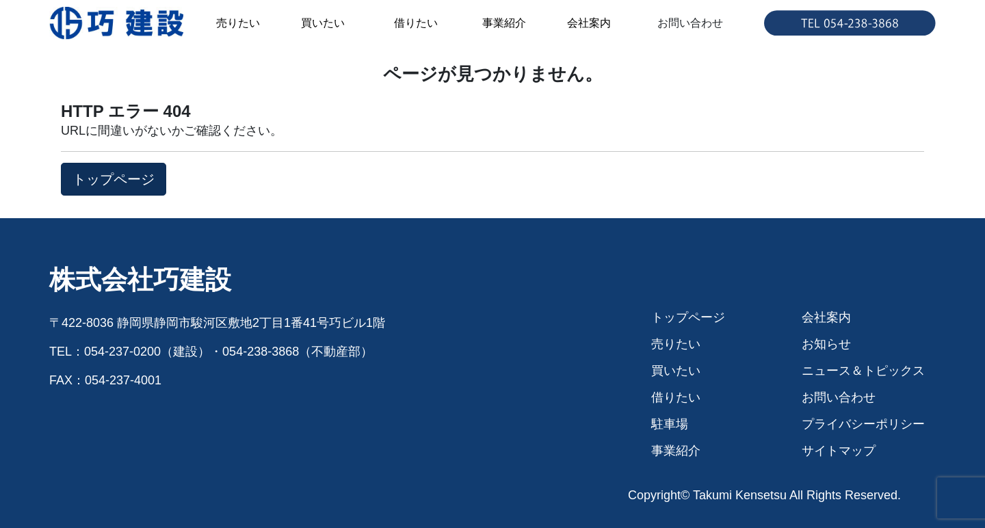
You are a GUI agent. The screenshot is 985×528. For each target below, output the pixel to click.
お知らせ (826, 344)
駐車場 (669, 424)
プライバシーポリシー (863, 424)
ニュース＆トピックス (863, 371)
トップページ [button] (114, 179)
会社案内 (589, 23)
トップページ (688, 317)
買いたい (323, 23)
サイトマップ (839, 451)
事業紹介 (504, 23)
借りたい (416, 23)
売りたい (238, 23)
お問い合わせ (690, 23)
